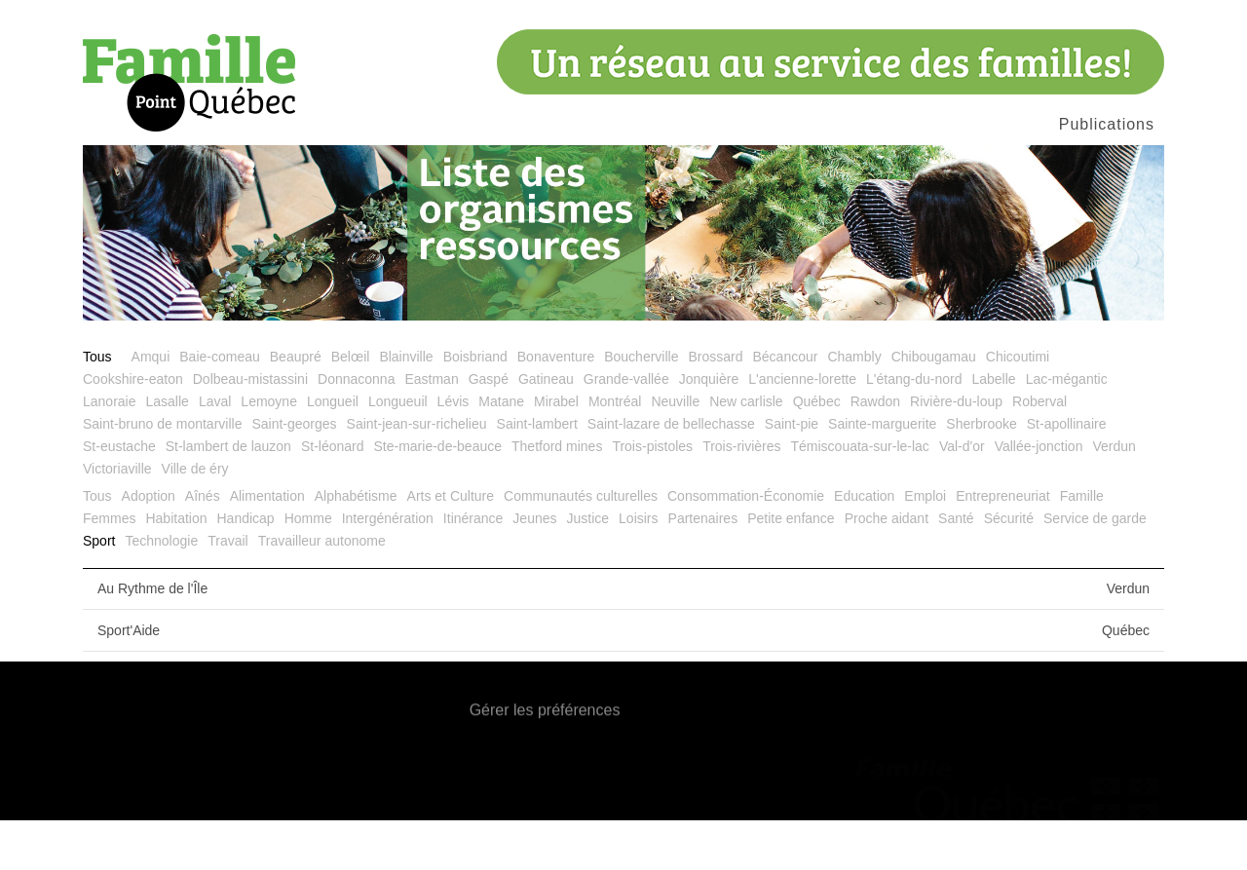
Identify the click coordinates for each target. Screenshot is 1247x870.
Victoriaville (117, 518)
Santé (956, 568)
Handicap (246, 568)
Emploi (925, 545)
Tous (97, 406)
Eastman (431, 428)
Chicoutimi (1017, 406)
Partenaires (703, 568)
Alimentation (267, 545)
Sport (99, 590)
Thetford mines (556, 496)
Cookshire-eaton (133, 428)
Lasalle (167, 451)
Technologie (161, 590)
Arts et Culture (450, 545)
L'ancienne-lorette (802, 428)
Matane (501, 451)
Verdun (1113, 496)
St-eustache (119, 496)
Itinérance (473, 568)
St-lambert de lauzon (228, 496)
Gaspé (489, 428)
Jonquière (709, 428)
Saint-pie (791, 473)
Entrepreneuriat (1003, 545)
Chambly (854, 406)
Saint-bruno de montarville (162, 473)
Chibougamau (933, 406)
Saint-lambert (537, 473)
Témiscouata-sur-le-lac (860, 496)
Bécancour (784, 406)
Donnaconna (356, 428)
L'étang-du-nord (914, 428)
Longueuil (398, 451)
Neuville (675, 451)
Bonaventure (555, 406)
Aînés (202, 545)
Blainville (406, 406)
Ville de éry (195, 518)
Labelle (993, 428)
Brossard (715, 406)
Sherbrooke (981, 473)
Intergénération (388, 568)
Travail (228, 590)
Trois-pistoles (652, 496)
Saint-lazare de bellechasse (671, 473)
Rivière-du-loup (956, 451)
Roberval (1039, 451)
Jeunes (534, 568)
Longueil (333, 451)
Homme (308, 568)
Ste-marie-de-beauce (438, 496)
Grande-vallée (626, 428)
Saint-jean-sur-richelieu (417, 473)
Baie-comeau (219, 406)
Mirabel (556, 451)
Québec (817, 451)
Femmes (109, 568)
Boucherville (641, 406)
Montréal (614, 451)
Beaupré (295, 406)
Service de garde (1095, 568)
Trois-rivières (741, 496)
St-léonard (332, 496)
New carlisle (745, 451)
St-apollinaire (1067, 473)
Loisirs (638, 568)
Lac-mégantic (1067, 428)
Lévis (453, 451)
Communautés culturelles (581, 545)
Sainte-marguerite (882, 473)
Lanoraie (109, 451)
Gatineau (546, 428)
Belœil (350, 406)
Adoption (148, 545)
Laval (215, 451)
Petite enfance (791, 568)
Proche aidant (886, 568)
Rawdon (875, 451)
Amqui (151, 406)
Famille (1082, 545)
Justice (588, 568)
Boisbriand (475, 406)
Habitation (176, 568)
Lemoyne (269, 451)
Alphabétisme (356, 545)
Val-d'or (962, 496)
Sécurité (1009, 568)
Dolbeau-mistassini (250, 428)
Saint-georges (293, 473)
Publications (1106, 124)
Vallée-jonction (1039, 496)
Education (864, 545)
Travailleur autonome (322, 590)
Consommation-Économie (745, 545)
